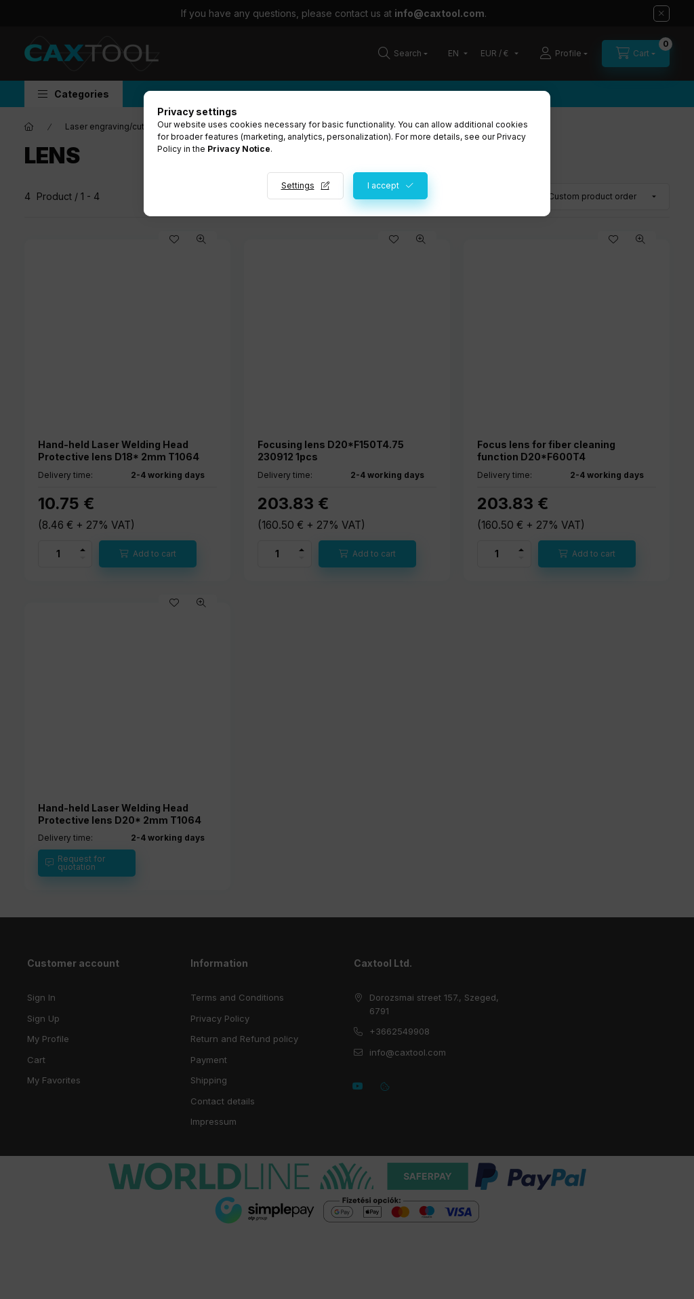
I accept (383, 185)
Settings (297, 185)
